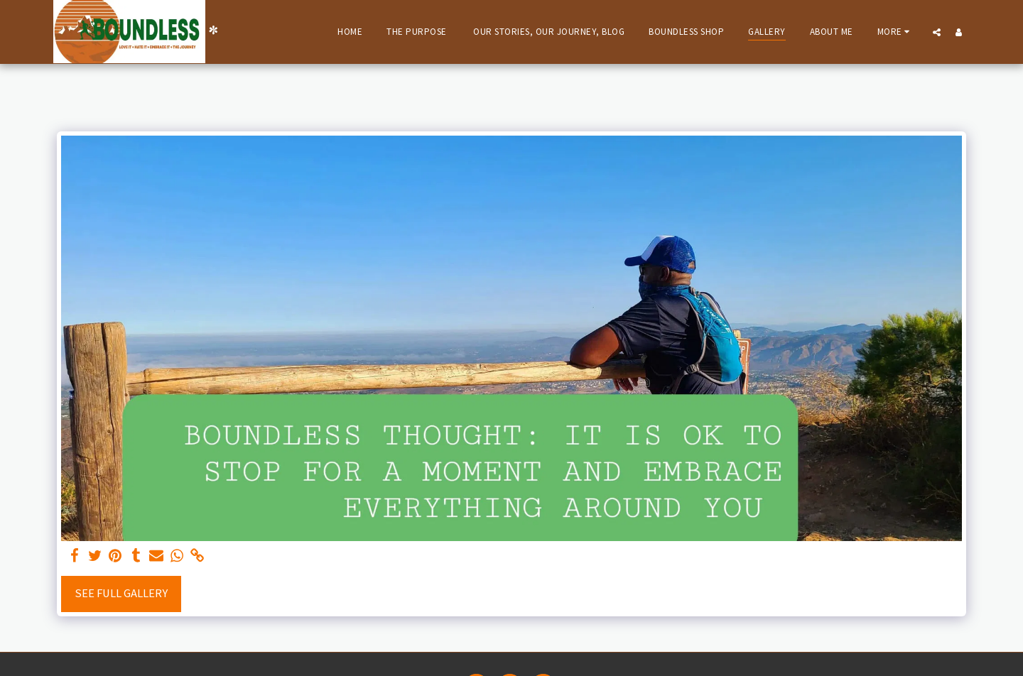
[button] (936, 32)
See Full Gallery (121, 593)
